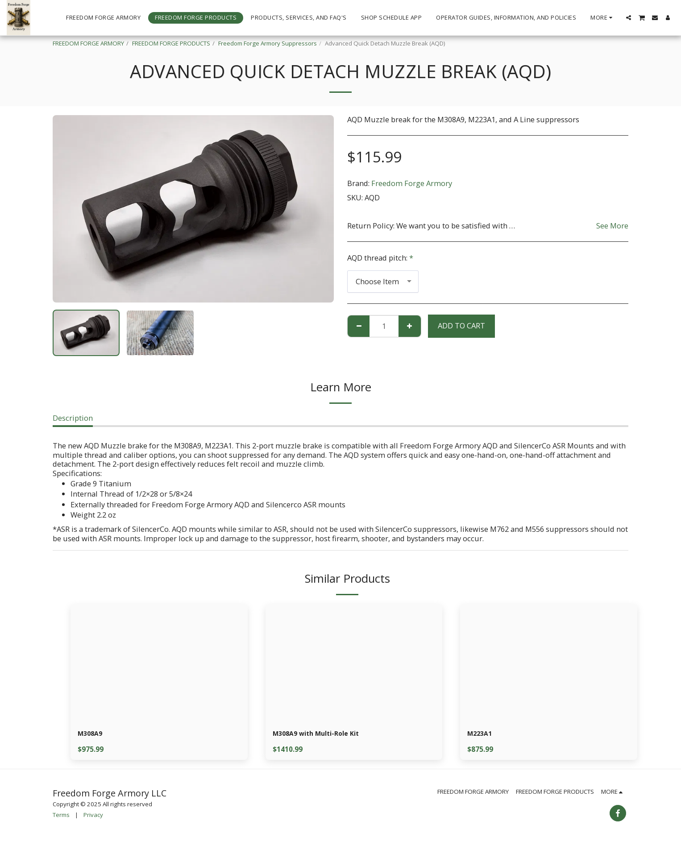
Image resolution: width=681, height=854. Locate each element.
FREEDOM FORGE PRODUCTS (171, 43)
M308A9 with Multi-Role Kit (322, 734)
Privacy (93, 817)
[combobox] (383, 281)
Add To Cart (461, 325)
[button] (629, 18)
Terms (61, 817)
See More (612, 225)
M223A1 (481, 734)
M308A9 (91, 734)
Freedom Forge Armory (411, 183)
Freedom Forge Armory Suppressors (267, 43)
